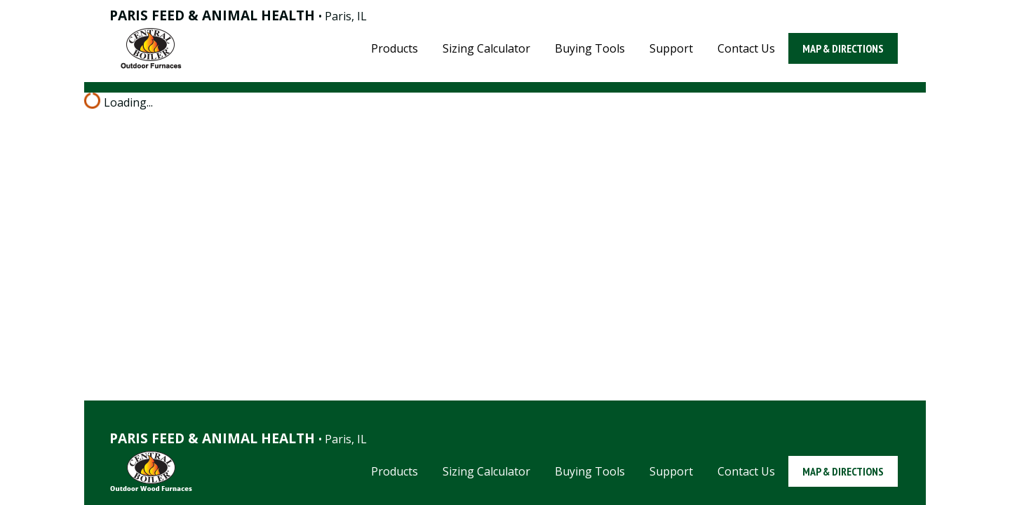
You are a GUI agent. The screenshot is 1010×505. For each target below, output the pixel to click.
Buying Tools (590, 48)
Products (394, 48)
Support (671, 48)
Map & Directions (843, 48)
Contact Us (746, 48)
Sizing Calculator (486, 48)
